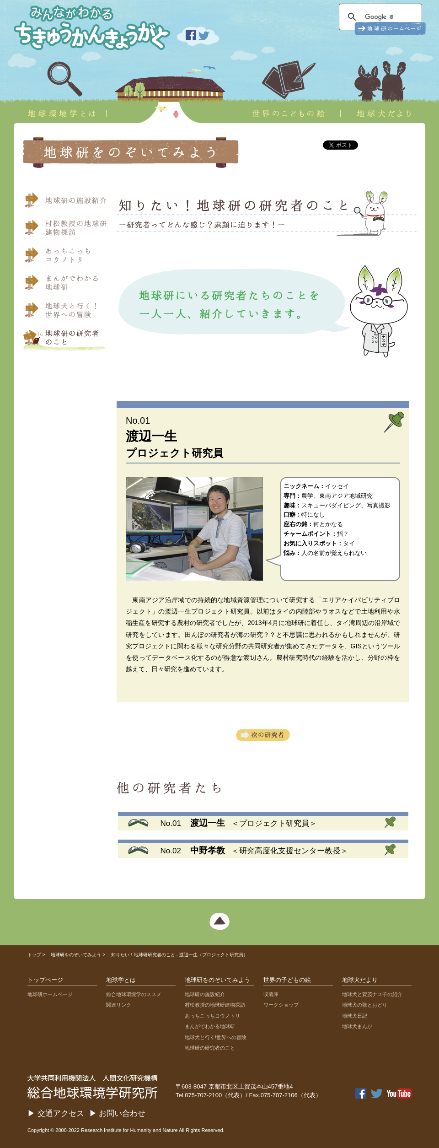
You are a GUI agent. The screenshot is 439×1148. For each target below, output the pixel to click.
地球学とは (121, 979)
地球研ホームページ (50, 994)
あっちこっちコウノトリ (66, 257)
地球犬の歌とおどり (364, 1005)
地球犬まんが (357, 1026)
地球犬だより (387, 89)
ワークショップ (281, 1005)
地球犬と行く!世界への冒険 (215, 1037)
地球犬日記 (354, 1016)
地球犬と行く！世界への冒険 (66, 312)
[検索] (379, 16)
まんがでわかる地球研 (66, 285)
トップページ (45, 979)
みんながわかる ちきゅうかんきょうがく (87, 25)
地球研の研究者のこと (210, 1048)
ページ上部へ (219, 922)
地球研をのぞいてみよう (76, 954)
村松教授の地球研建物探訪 (66, 230)
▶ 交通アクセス (55, 1113)
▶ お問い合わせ (117, 1113)
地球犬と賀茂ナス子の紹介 (372, 994)
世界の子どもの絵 (287, 979)
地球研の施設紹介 (66, 203)
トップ (34, 954)
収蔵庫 (270, 994)
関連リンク (118, 1005)
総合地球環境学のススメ (133, 994)
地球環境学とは (60, 89)
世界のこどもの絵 (288, 89)
